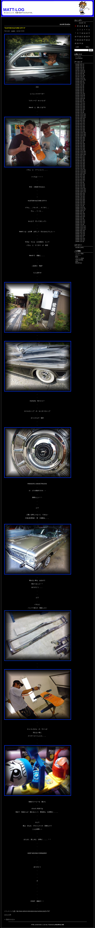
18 (84, 36)
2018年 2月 (78, 67)
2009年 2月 (78, 223)
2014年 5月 (78, 125)
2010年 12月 (79, 188)
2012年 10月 (79, 154)
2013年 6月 (78, 142)
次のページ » (10, 919)
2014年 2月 (78, 129)
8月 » (87, 47)
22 (77, 40)
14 (75, 36)
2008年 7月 (78, 233)
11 (84, 33)
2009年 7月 (78, 215)
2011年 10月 (79, 173)
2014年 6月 (78, 123)
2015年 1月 (78, 112)
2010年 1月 (78, 205)
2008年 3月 (78, 240)
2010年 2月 (78, 204)
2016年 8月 (78, 83)
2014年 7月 (78, 122)
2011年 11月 (79, 171)
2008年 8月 (78, 232)
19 (86, 36)
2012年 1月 (78, 168)
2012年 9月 (78, 156)
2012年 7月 (78, 159)
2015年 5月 (78, 106)
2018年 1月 (78, 69)
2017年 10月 (79, 72)
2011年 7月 (78, 178)
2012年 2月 (78, 167)
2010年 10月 (79, 192)
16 (80, 36)
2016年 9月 (78, 81)
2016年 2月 (78, 92)
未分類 (13, 31)
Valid (79, 260)
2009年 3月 (78, 221)
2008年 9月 (78, 230)
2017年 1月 (78, 76)
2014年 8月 (78, 120)
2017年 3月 (78, 73)
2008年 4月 (78, 238)
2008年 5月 (78, 237)
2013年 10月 (79, 136)
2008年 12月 (79, 226)
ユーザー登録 (79, 253)
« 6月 (77, 47)
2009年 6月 (78, 216)
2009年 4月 (78, 219)
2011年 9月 (78, 174)
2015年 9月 (78, 100)
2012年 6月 (78, 160)
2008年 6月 (78, 235)
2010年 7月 (78, 196)
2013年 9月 (78, 137)
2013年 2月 (78, 148)
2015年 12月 (79, 95)
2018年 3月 (78, 66)
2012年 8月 (78, 157)
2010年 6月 (78, 198)
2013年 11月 (79, 134)
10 (82, 33)
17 (82, 36)
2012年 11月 (79, 153)
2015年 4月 (78, 108)
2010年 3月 (78, 202)
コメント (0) (7, 914)
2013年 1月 (78, 150)
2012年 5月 (78, 162)
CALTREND (79, 58)
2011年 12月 (79, 170)
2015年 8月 (78, 101)
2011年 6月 (78, 179)
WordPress (78, 263)
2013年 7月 (78, 140)
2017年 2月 (78, 75)
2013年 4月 (78, 145)
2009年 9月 (78, 212)
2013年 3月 (78, 146)
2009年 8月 (78, 213)
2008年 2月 (78, 241)
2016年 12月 (79, 78)
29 (77, 43)
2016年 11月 (79, 80)
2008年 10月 (79, 229)
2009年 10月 (79, 210)
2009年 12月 (79, 207)
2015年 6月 (78, 104)
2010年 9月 (78, 193)
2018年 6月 (78, 64)
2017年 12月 (79, 70)
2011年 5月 (78, 181)
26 (86, 40)
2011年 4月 (78, 182)
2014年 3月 (78, 128)
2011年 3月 (78, 184)
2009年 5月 (78, 218)
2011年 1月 (78, 187)
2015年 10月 (79, 98)
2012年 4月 (78, 164)
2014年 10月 (79, 117)
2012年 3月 (78, 165)
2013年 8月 (78, 139)
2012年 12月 (79, 151)
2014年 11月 (79, 115)
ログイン (78, 255)
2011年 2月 (78, 185)
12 (86, 33)
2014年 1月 (78, 131)
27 (89, 40)
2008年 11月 (79, 227)
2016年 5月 (78, 87)
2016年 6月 (78, 86)
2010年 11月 (79, 190)
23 (80, 40)
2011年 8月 (78, 176)
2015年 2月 (78, 111)
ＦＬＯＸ (78, 57)
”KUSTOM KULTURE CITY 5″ (14, 28)
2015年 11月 (79, 97)
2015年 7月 (78, 103)
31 (82, 43)
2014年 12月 (79, 114)
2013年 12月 (79, 132)
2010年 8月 (78, 195)
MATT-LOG (13, 9)
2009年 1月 (78, 224)
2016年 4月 (78, 89)
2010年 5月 (78, 199)
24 (82, 40)
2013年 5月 (78, 143)
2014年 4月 (78, 126)
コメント (79, 258)
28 (75, 43)
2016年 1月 (78, 94)
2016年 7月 (78, 84)
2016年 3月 (78, 90)
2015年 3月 (78, 109)
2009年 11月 (79, 209)
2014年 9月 (78, 118)
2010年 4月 (78, 201)
